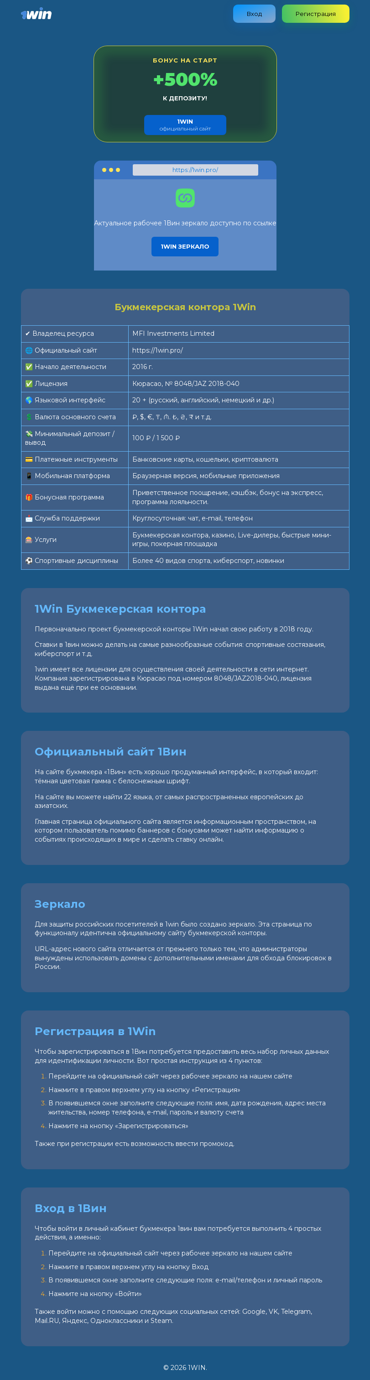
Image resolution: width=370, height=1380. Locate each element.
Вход (254, 13)
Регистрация (316, 13)
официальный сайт (185, 125)
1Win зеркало (185, 246)
